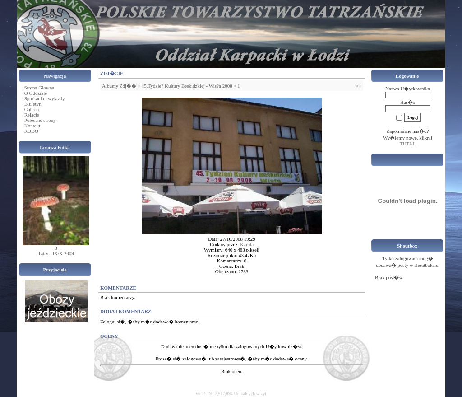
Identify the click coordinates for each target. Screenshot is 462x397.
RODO (31, 131)
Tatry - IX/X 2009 (56, 253)
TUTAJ (407, 143)
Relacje (31, 114)
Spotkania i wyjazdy (44, 98)
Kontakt (32, 125)
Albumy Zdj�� (119, 86)
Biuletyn (33, 104)
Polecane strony (40, 120)
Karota (247, 244)
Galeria (31, 109)
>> (358, 86)
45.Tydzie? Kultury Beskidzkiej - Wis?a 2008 (187, 86)
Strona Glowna (39, 87)
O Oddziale (35, 93)
